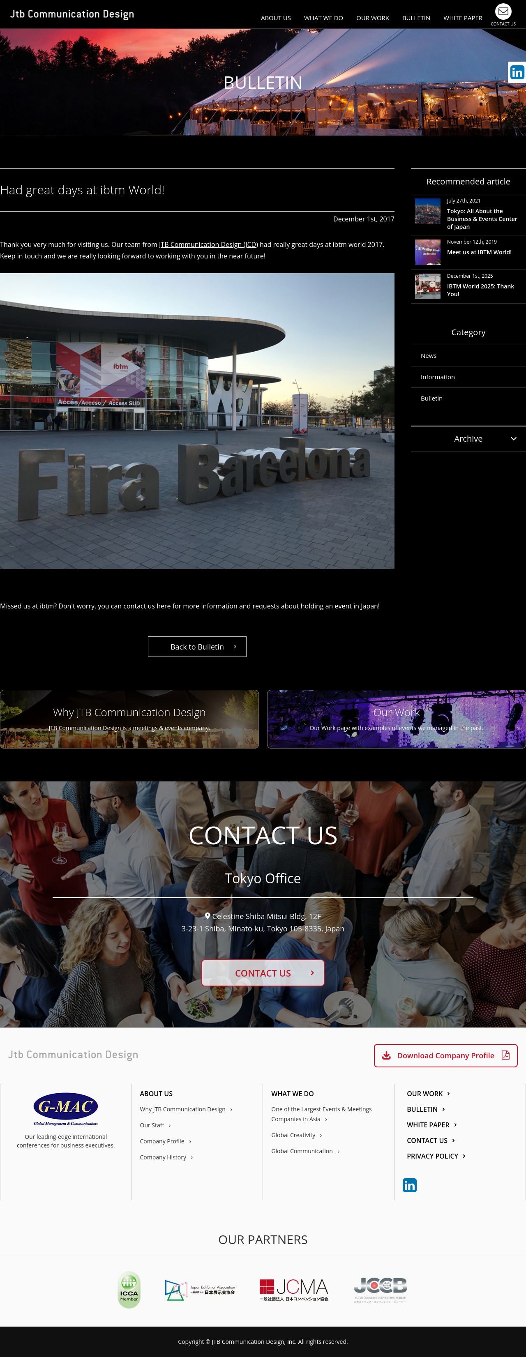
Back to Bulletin (197, 647)
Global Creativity (293, 1135)
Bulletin (432, 398)
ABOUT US (276, 18)
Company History (163, 1157)
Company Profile (162, 1141)
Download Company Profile (445, 1055)
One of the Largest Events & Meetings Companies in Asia (321, 1114)
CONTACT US (263, 973)
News (429, 355)
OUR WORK (372, 18)
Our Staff (152, 1125)
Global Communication (302, 1151)
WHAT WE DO (323, 18)
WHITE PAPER (462, 18)
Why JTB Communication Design (183, 1109)
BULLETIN (416, 18)
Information (438, 377)
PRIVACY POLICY (432, 1157)
